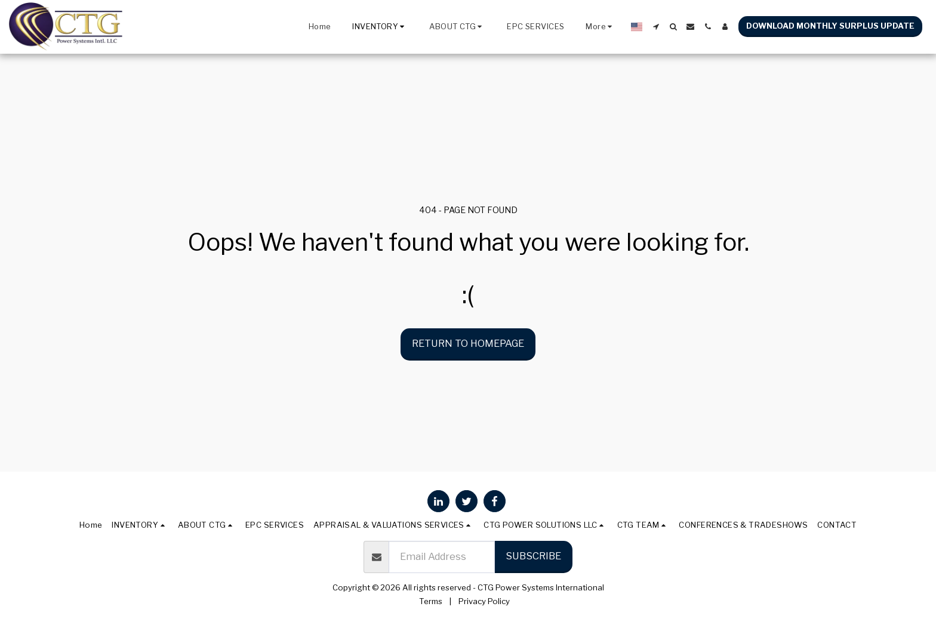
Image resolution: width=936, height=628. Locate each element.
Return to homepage (468, 343)
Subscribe (533, 556)
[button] (457, 27)
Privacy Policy (484, 601)
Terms (430, 601)
